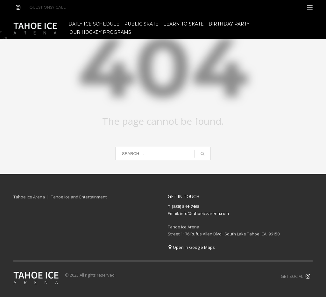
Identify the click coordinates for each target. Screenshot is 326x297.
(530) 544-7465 (82, 7)
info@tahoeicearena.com (204, 213)
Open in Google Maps (191, 247)
